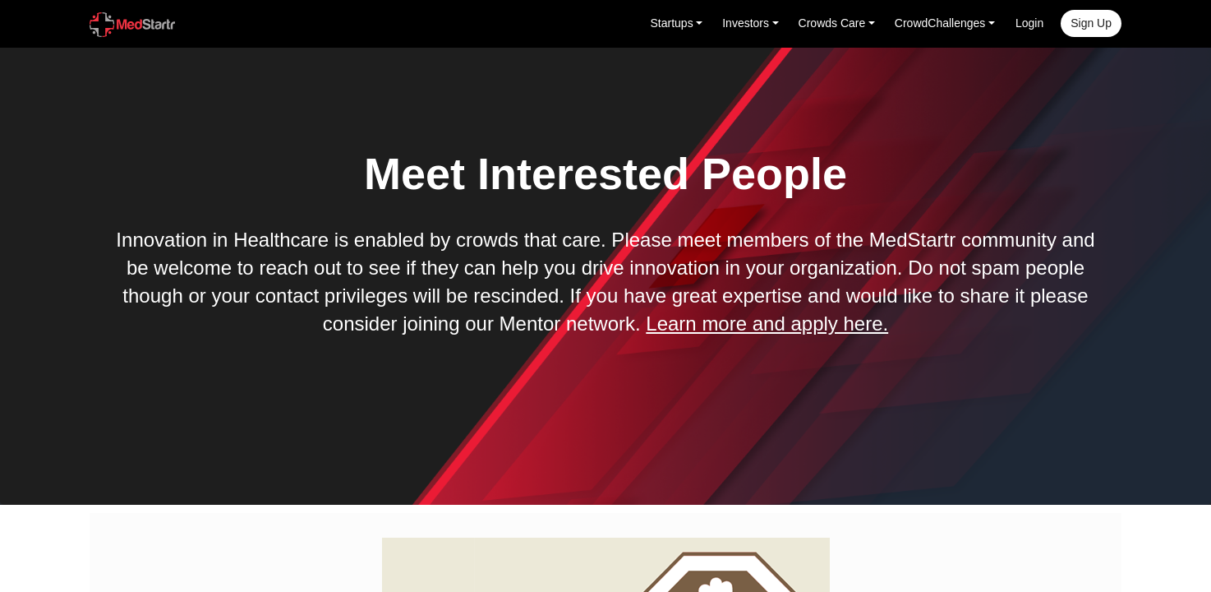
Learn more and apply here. (767, 323)
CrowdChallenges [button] (940, 23)
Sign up (1091, 23)
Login (1029, 23)
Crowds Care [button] (832, 23)
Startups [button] (672, 23)
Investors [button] (745, 23)
